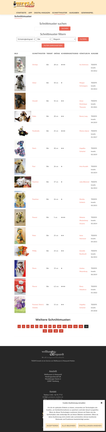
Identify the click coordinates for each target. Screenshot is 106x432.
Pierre (34, 274)
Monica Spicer (84, 137)
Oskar (34, 89)
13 (75, 332)
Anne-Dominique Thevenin (83, 110)
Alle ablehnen (68, 426)
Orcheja (35, 71)
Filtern (83, 45)
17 (50, 337)
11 (65, 332)
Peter (34, 241)
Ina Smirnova (84, 71)
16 (45, 337)
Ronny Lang (83, 122)
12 (70, 332)
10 (59, 332)
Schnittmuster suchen (53, 29)
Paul (33, 172)
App (30, 13)
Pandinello (35, 137)
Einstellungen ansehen (90, 426)
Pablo (34, 122)
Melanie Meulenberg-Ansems (84, 226)
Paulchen (35, 188)
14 (81, 332)
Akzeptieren (52, 426)
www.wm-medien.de (55, 399)
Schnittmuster (59, 13)
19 (61, 337)
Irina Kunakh (84, 172)
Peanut (34, 223)
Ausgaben (74, 13)
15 (86, 332)
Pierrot (34, 292)
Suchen (64, 34)
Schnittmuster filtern (53, 40)
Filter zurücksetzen (53, 51)
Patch (34, 154)
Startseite (21, 13)
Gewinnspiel (87, 13)
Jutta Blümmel (84, 188)
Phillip (34, 257)
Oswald (34, 107)
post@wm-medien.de (55, 397)
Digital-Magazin (42, 13)
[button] (101, 403)
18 (56, 337)
